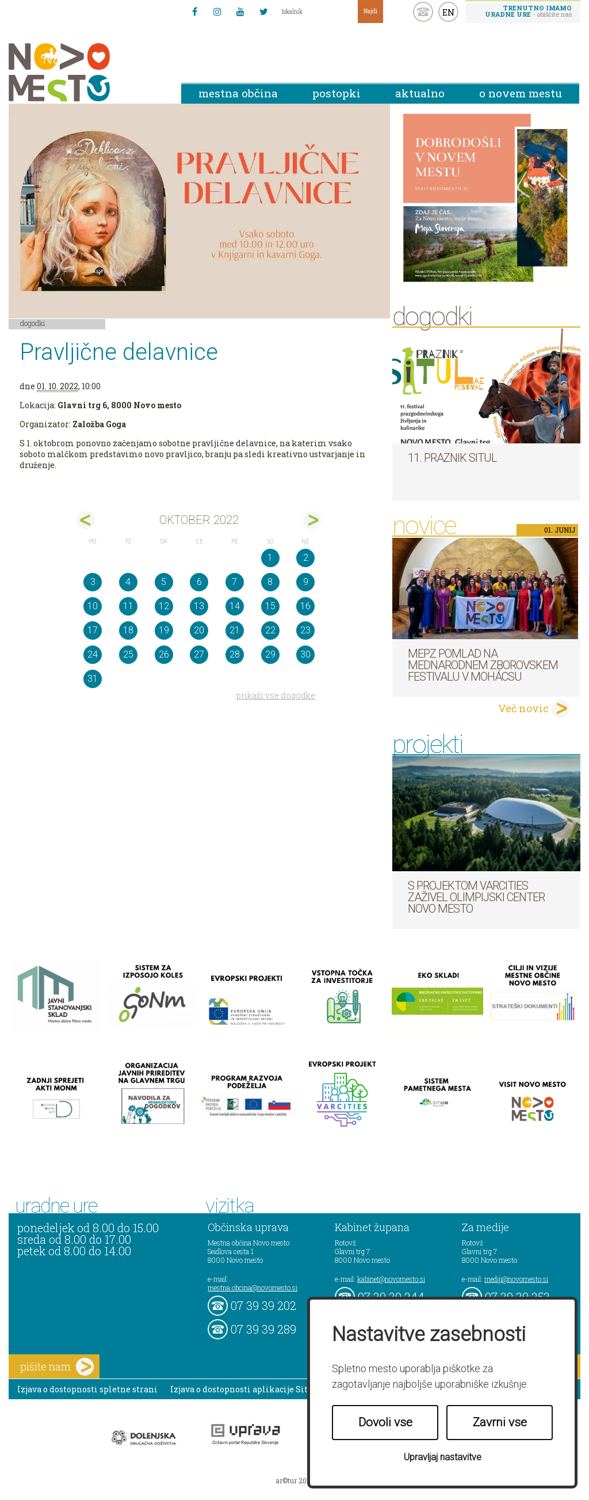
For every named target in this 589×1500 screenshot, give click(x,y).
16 (305, 606)
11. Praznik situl (452, 458)
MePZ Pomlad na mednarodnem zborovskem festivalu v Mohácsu (483, 665)
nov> (312, 520)
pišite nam (57, 1367)
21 (235, 630)
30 (305, 654)
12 (164, 606)
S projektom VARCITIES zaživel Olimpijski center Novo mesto (476, 897)
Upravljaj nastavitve (442, 1457)
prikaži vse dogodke (275, 695)
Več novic (523, 708)
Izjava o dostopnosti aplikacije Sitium (247, 1389)
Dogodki (32, 323)
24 (92, 654)
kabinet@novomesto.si (391, 1278)
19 (164, 630)
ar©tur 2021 (294, 1480)
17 (92, 630)
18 (128, 630)
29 (270, 654)
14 (235, 606)
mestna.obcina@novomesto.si (252, 1287)
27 (199, 654)
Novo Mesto (86, 72)
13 (199, 606)
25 (128, 654)
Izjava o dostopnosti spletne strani (87, 1389)
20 (199, 630)
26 (164, 654)
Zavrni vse (500, 1422)
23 (305, 630)
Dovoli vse (385, 1422)
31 (92, 678)
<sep (86, 520)
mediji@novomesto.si (516, 1278)
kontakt (423, 12)
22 (270, 630)
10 (92, 606)
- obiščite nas (528, 10)
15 (270, 606)
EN (448, 12)
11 (128, 606)
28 (235, 654)
